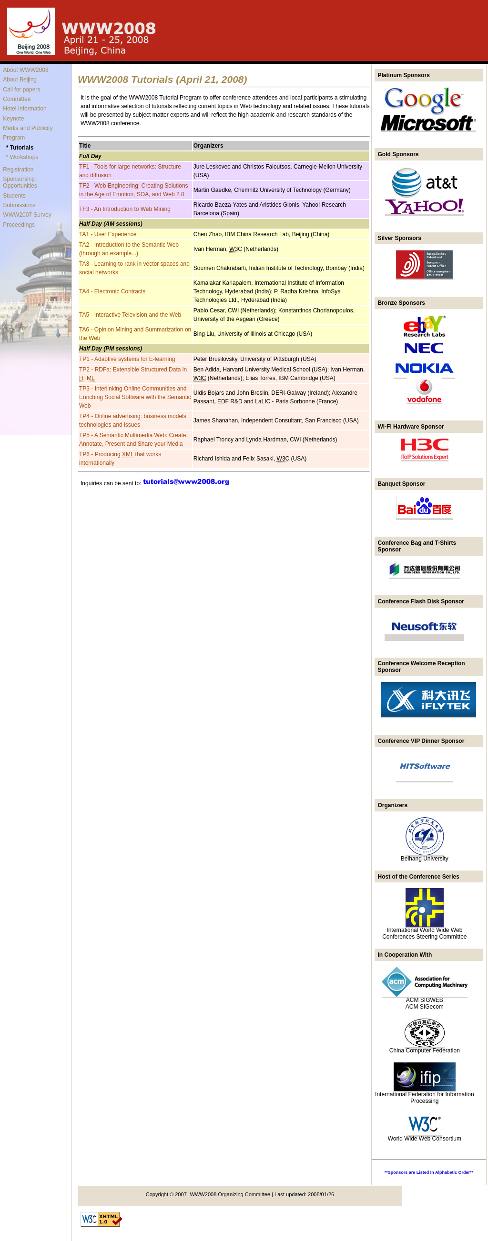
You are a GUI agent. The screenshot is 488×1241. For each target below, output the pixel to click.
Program (14, 137)
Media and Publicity (27, 128)
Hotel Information (24, 108)
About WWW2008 (25, 70)
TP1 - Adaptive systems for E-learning (127, 359)
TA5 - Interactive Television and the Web (130, 314)
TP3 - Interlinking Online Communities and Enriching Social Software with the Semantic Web (135, 397)
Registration (18, 169)
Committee (16, 99)
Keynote (13, 118)
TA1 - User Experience (108, 234)
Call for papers (21, 89)
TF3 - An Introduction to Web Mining (125, 209)
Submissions (19, 205)
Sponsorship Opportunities (20, 182)
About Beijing (20, 79)
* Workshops (22, 157)
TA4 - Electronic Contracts (112, 291)
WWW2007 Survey (27, 214)
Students (14, 195)
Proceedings (19, 224)
